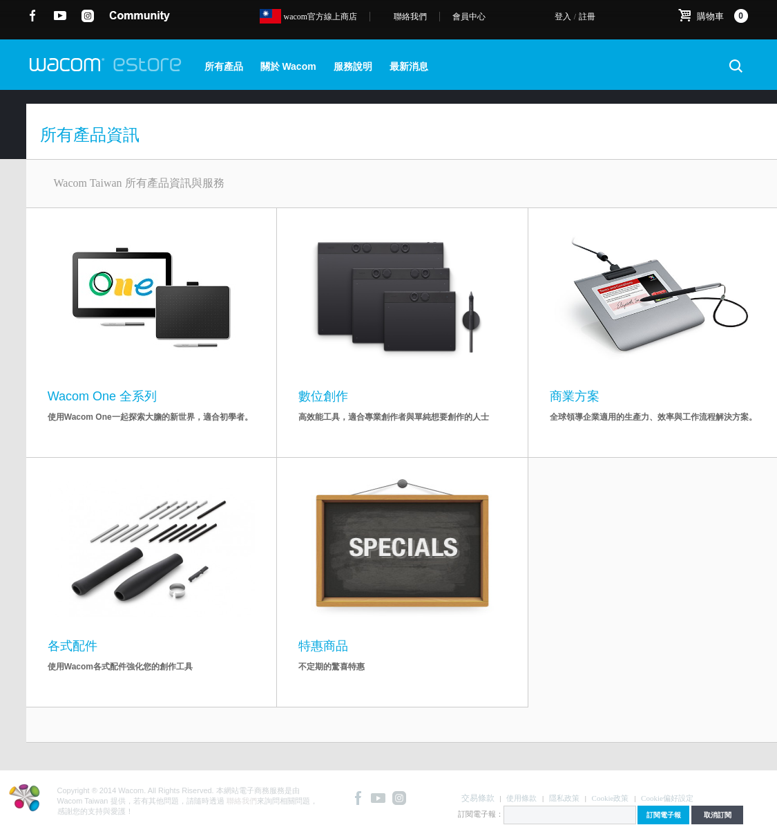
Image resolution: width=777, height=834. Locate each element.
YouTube (60, 16)
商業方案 (574, 396)
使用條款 (521, 798)
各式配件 (72, 646)
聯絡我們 (410, 16)
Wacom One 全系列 (102, 396)
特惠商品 (323, 646)
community (139, 15)
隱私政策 (564, 798)
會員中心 (469, 16)
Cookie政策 (610, 798)
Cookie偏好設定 (667, 798)
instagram (88, 16)
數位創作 (323, 396)
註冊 (587, 16)
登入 (563, 16)
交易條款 (478, 798)
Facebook (32, 16)
